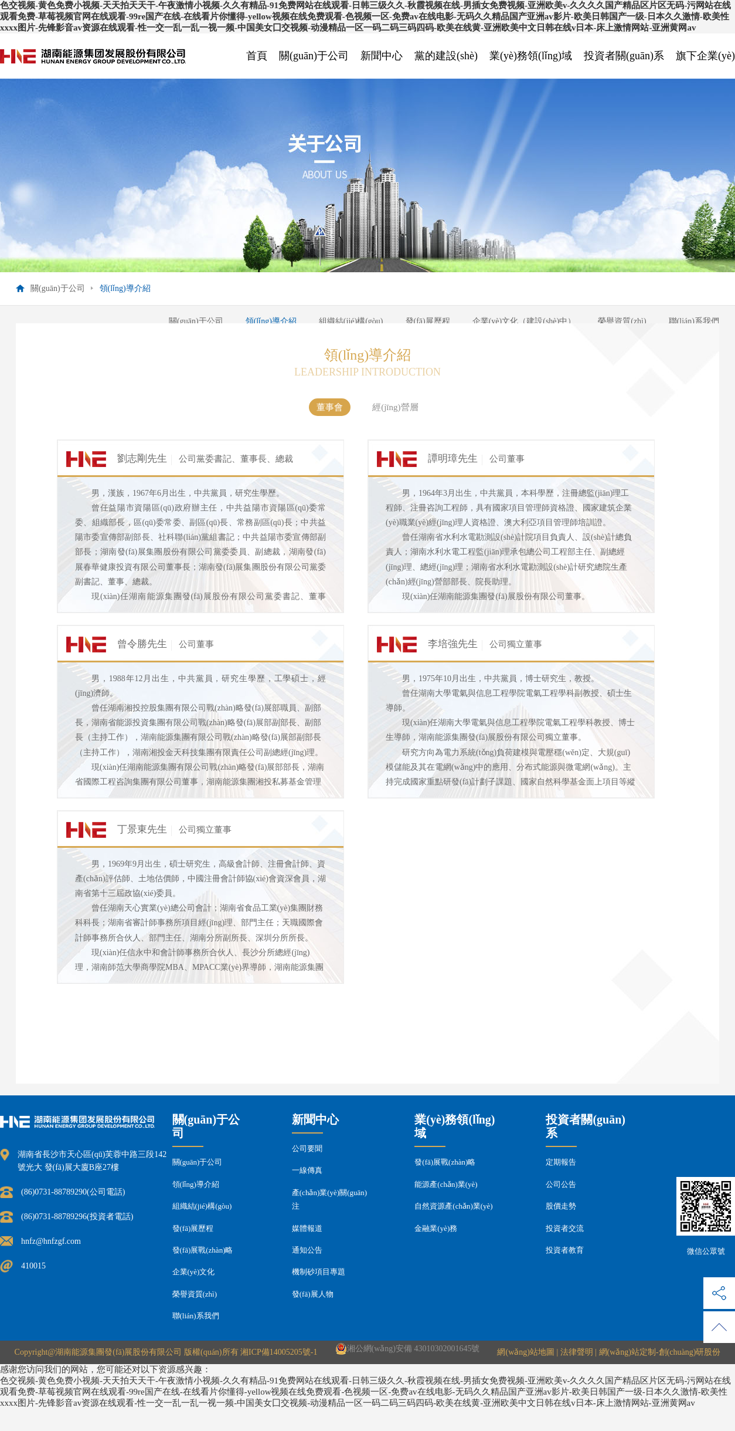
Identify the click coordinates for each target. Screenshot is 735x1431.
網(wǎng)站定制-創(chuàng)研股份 (660, 1352)
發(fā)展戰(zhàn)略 (202, 1250)
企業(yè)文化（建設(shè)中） (524, 321)
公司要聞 (307, 1148)
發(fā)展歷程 (428, 321)
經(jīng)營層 (395, 407)
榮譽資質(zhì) (622, 321)
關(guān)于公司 (314, 56)
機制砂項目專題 (318, 1271)
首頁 (256, 56)
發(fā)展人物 (313, 1294)
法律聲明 (576, 1352)
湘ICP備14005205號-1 (278, 1352)
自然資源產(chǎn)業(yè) (453, 1206)
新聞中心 (381, 56)
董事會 (330, 407)
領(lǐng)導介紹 (271, 321)
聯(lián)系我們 (694, 321)
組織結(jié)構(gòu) (351, 321)
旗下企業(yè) (705, 56)
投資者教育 (565, 1250)
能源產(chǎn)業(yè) (445, 1184)
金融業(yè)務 (435, 1228)
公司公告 (561, 1184)
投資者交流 (565, 1228)
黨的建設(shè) (446, 56)
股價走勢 (561, 1206)
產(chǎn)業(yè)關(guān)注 (329, 1199)
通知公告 (307, 1250)
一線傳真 (307, 1170)
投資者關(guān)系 (624, 56)
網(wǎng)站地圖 (525, 1352)
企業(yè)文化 (193, 1271)
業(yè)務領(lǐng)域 (530, 56)
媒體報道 (307, 1228)
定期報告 (561, 1162)
